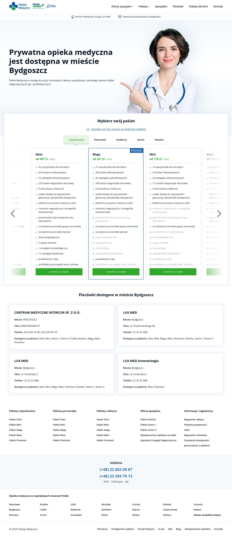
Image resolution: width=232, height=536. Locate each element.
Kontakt (218, 6)
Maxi (39, 154)
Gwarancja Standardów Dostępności (142, 16)
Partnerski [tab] (100, 139)
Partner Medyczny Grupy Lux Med (93, 16)
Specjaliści (161, 6)
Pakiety (143, 6)
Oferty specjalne (121, 6)
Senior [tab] (140, 139)
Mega (96, 154)
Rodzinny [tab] (121, 139)
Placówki (178, 6)
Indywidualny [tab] (76, 139)
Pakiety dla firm (198, 6)
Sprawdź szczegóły (59, 271)
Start (210, 154)
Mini (153, 154)
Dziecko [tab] (159, 139)
